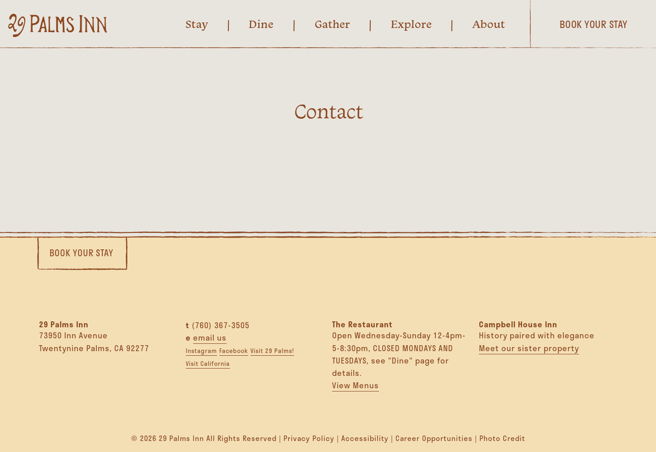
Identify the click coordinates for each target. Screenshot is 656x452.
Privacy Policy (309, 438)
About (489, 24)
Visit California (208, 363)
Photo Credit (502, 438)
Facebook (233, 350)
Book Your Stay (81, 252)
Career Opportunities (434, 438)
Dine (261, 24)
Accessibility (365, 438)
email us (210, 337)
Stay (196, 24)
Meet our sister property (529, 348)
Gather (332, 24)
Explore (411, 24)
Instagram (201, 350)
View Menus (355, 385)
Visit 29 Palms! (272, 350)
